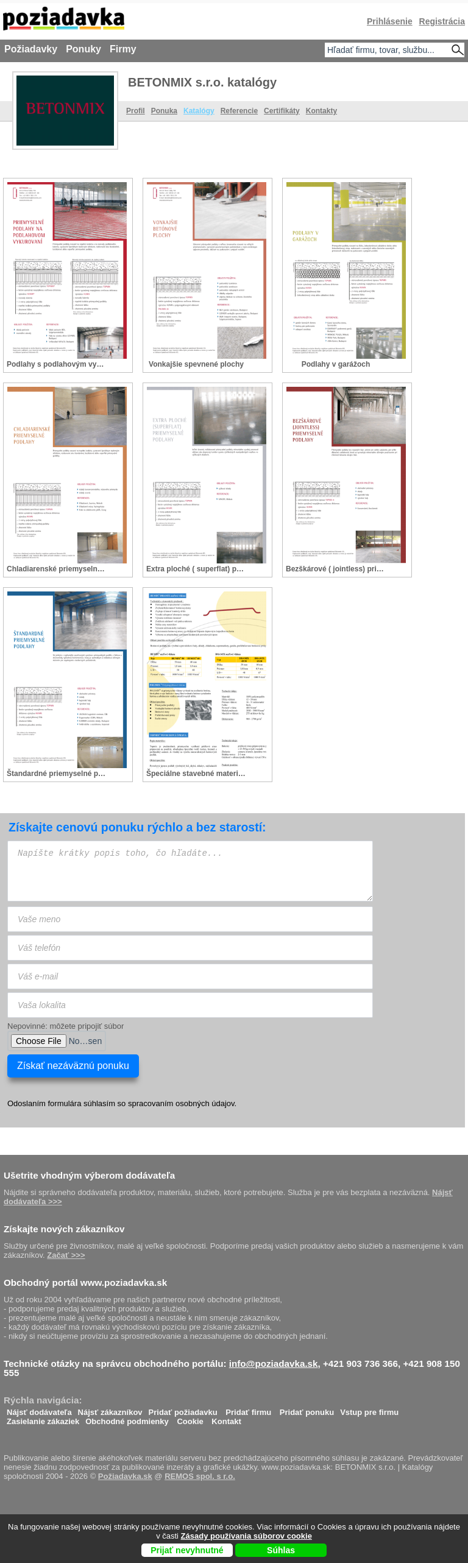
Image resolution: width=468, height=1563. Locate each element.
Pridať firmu (248, 1409)
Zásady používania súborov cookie (246, 1535)
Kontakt (226, 1418)
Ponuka (164, 111)
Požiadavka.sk (125, 1476)
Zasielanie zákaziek (43, 1418)
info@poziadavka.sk (273, 1363)
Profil (135, 111)
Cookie (190, 1418)
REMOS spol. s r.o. (200, 1476)
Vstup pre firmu (369, 1409)
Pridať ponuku (307, 1409)
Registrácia (442, 21)
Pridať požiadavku (183, 1409)
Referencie (239, 111)
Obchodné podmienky (127, 1418)
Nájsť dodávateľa (39, 1409)
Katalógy (198, 111)
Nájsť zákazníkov (110, 1409)
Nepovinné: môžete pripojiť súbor (65, 1026)
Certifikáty (282, 111)
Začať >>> (66, 1255)
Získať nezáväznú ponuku (73, 1065)
